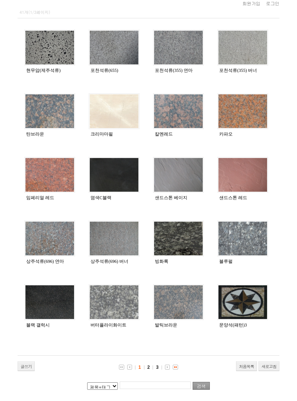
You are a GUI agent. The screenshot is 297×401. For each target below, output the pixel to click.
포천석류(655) (104, 70)
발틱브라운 (166, 325)
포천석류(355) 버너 (238, 70)
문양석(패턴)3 (233, 325)
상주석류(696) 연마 (45, 261)
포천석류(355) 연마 (174, 70)
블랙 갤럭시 (38, 325)
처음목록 (246, 366)
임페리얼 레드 (40, 197)
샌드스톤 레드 (233, 197)
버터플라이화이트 (108, 325)
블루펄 (226, 261)
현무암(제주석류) (43, 70)
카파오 (226, 134)
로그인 (272, 3)
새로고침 (268, 366)
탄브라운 (35, 134)
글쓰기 (26, 366)
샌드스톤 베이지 (171, 197)
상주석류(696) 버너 (109, 261)
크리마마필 (102, 134)
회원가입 (251, 3)
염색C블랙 (101, 197)
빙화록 (161, 261)
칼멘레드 (164, 134)
